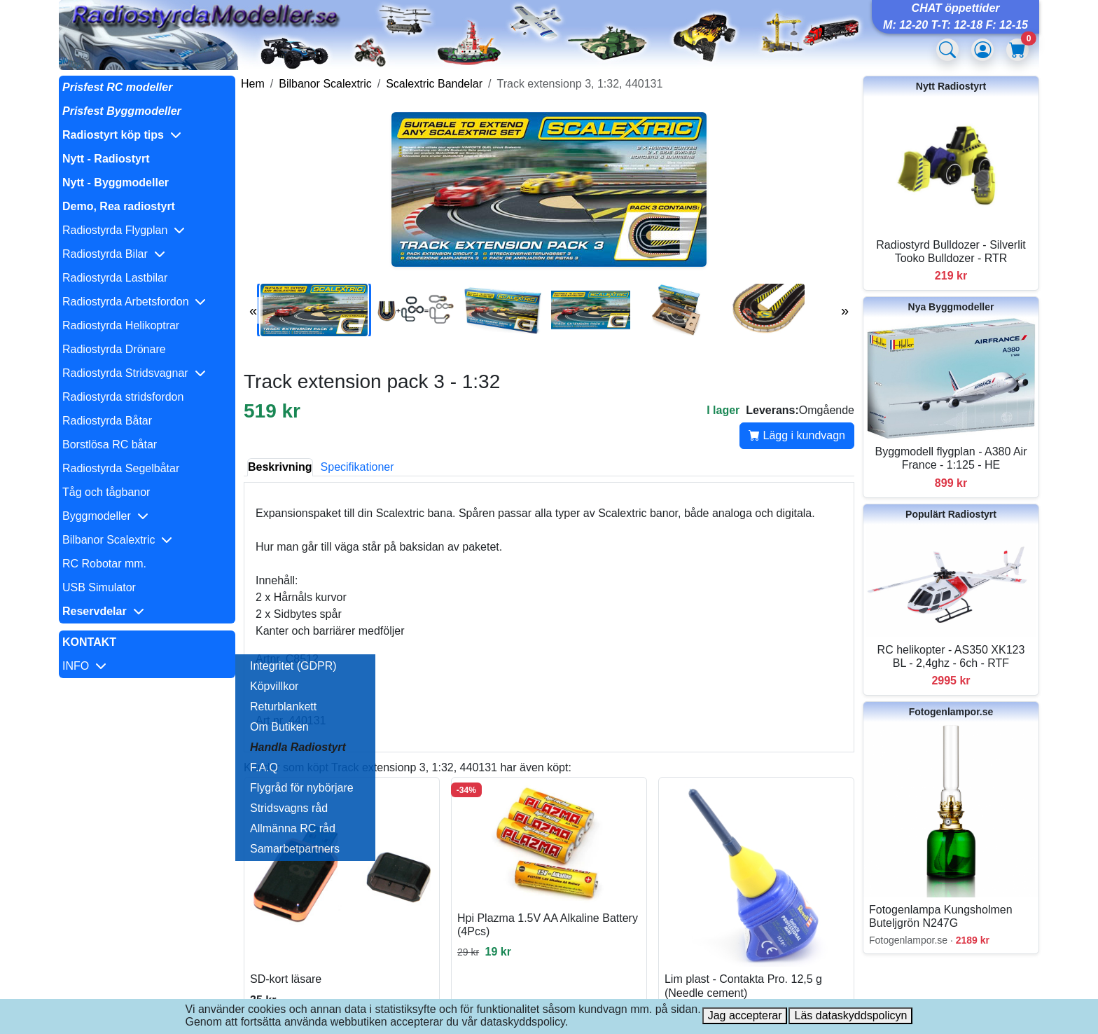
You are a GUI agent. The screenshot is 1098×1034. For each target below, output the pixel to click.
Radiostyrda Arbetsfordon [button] (134, 302)
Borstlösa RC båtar (109, 444)
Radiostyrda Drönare (114, 349)
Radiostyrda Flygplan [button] (123, 230)
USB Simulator (99, 587)
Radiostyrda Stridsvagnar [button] (134, 373)
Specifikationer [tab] (357, 467)
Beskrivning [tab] (280, 467)
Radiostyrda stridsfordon (122, 397)
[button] (147, 135)
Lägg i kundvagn (797, 435)
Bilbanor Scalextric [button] (117, 540)
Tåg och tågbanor (106, 492)
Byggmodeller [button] (105, 516)
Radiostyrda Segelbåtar (120, 468)
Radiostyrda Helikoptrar (120, 325)
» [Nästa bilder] (845, 310)
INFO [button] (84, 666)
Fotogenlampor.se (951, 711)
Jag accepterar (745, 1015)
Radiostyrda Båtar (107, 421)
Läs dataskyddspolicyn (850, 1015)
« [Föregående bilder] (253, 310)
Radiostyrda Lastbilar (114, 278)
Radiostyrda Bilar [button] (113, 254)
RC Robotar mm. (104, 564)
